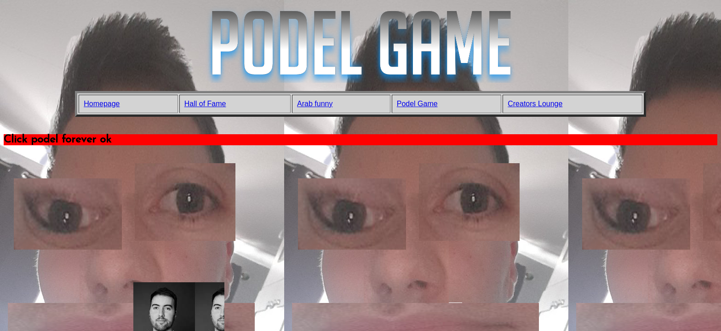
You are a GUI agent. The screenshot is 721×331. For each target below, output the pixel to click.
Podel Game (417, 104)
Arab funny (314, 104)
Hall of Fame (205, 104)
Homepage (102, 104)
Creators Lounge (535, 104)
